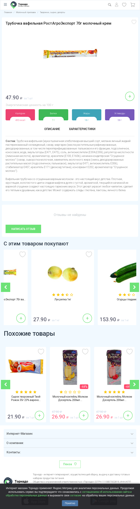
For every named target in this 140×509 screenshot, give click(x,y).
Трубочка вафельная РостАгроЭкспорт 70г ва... (37, 299)
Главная (8, 12)
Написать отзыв (23, 228)
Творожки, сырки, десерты (52, 12)
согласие (75, 495)
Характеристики (82, 129)
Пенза (67, 464)
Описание (52, 129)
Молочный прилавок (26, 12)
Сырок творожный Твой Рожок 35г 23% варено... (26, 398)
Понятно (70, 503)
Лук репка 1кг (103, 299)
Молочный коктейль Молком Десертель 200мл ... (70, 398)
